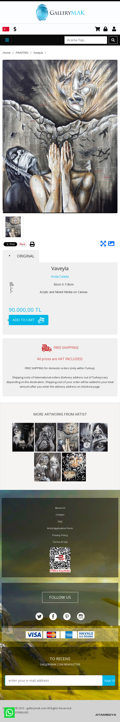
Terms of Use (60, 541)
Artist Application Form (60, 528)
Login (106, 29)
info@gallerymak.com (16, 711)
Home (6, 53)
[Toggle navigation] (7, 40)
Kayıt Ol (109, 681)
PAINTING (21, 53)
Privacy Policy (60, 535)
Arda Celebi (60, 276)
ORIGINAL (21, 255)
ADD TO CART (27, 320)
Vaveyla (38, 53)
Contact (60, 514)
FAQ (60, 521)
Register (114, 29)
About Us (60, 507)
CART (97, 29)
